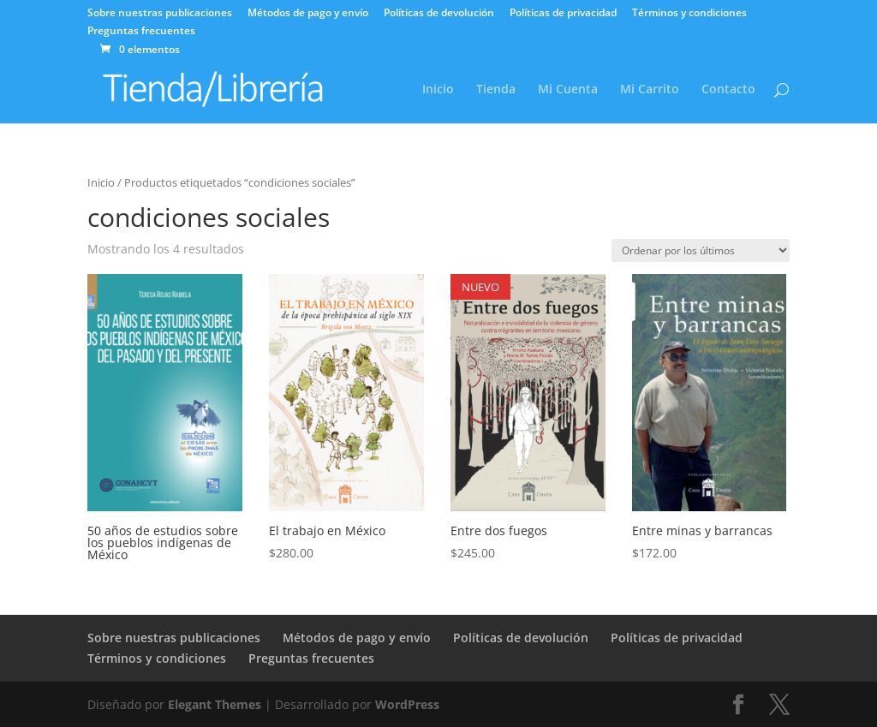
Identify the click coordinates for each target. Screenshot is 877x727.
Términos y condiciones (689, 14)
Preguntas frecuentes (141, 32)
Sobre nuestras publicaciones (159, 14)
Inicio (438, 90)
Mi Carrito (649, 90)
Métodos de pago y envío (308, 14)
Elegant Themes (214, 704)
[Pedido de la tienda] (701, 250)
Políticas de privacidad (563, 14)
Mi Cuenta (568, 90)
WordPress (407, 704)
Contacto (728, 90)
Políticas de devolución (439, 14)
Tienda (496, 90)
